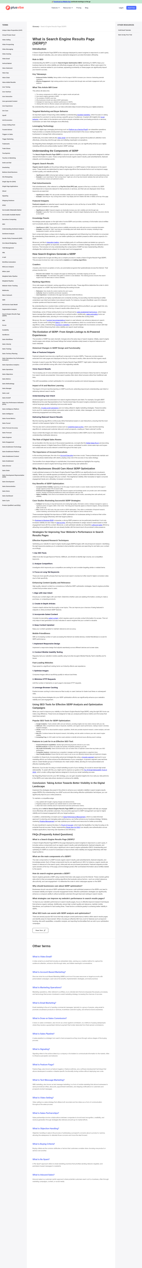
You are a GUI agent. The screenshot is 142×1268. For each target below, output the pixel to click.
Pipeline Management (47, 821)
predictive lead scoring (75, 427)
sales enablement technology (87, 312)
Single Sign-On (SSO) (73, 827)
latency (57, 322)
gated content (53, 618)
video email (61, 138)
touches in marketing (62, 325)
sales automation (92, 314)
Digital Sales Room (92, 443)
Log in (121, 8)
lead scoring (61, 523)
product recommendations (56, 320)
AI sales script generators (50, 408)
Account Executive (66, 455)
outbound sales (96, 525)
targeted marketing (83, 115)
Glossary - (36, 26)
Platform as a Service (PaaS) (78, 129)
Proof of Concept (67, 825)
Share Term (39, 930)
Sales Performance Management (74, 817)
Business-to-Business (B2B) (44, 520)
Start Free (131, 8)
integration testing (53, 242)
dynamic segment (88, 757)
